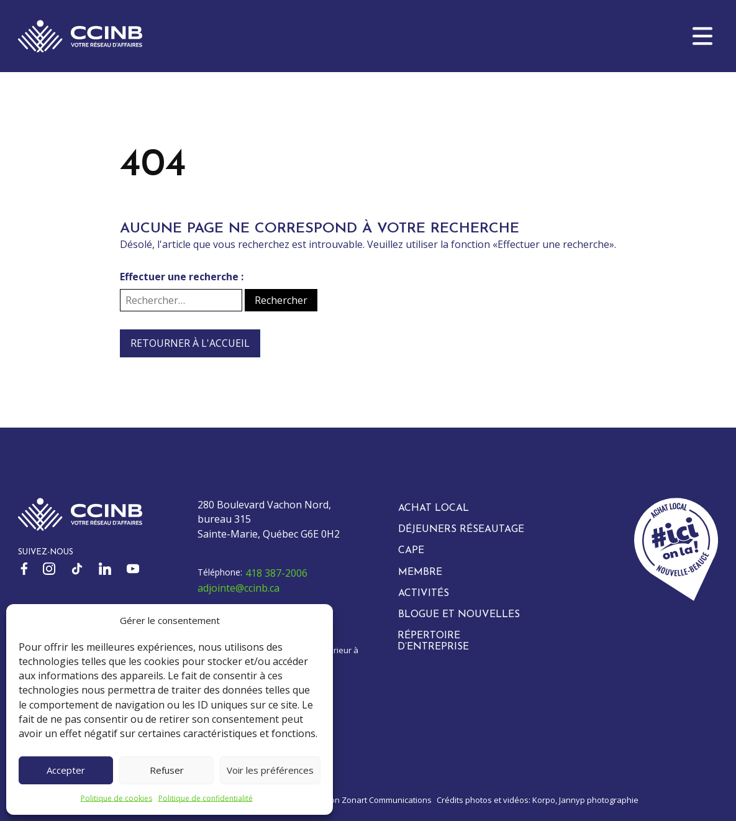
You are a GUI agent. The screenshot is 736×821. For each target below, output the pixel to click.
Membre (420, 572)
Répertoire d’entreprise (433, 641)
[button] (702, 36)
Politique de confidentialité (205, 798)
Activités (423, 594)
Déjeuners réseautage (461, 529)
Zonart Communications (387, 799)
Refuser (167, 770)
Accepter (66, 770)
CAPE (411, 551)
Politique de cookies (116, 798)
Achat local (433, 508)
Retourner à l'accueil (190, 343)
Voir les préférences (270, 770)
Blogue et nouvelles (459, 615)
